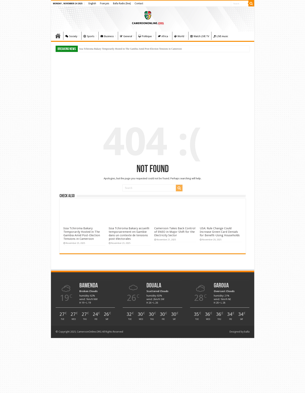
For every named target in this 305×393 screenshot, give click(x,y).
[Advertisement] (152, 84)
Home (58, 36)
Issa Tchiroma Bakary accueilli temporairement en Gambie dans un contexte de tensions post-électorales (129, 234)
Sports (88, 36)
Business (107, 36)
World (179, 36)
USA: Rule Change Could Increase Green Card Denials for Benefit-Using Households (220, 232)
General (126, 36)
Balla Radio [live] (122, 3)
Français (104, 3)
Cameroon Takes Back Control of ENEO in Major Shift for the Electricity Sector (174, 232)
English (92, 3)
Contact (139, 3)
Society (71, 36)
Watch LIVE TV (199, 36)
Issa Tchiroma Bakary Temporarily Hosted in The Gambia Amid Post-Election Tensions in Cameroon (130, 48)
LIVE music (220, 36)
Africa (163, 36)
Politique (145, 36)
